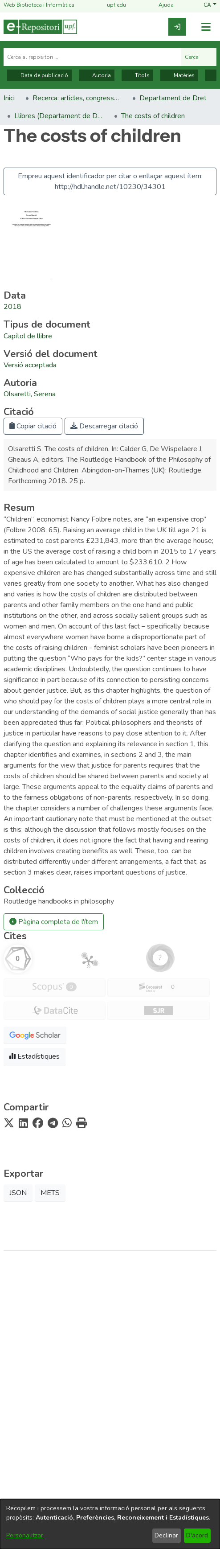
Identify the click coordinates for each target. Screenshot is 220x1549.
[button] (210, 5)
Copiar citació (33, 426)
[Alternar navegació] (205, 27)
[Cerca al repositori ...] (92, 57)
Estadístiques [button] (34, 1056)
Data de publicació (39, 75)
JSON (18, 1193)
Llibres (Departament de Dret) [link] (58, 116)
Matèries (179, 75)
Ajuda (161, 5)
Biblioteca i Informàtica (110, 1405)
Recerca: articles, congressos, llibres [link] (77, 98)
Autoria (96, 75)
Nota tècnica (110, 1449)
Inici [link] (9, 98)
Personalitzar (24, 1535)
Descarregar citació (104, 426)
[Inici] (40, 27)
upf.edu (111, 5)
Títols (137, 75)
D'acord (197, 1535)
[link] (177, 27)
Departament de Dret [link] (173, 98)
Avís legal (110, 1434)
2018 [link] (12, 307)
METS (50, 1193)
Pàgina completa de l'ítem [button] (53, 922)
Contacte (110, 1465)
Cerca (199, 57)
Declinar (166, 1535)
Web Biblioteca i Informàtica (39, 5)
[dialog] (110, 1524)
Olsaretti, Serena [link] (30, 394)
